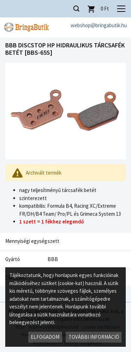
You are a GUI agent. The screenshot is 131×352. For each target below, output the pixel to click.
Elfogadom (45, 337)
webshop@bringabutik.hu (99, 25)
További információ (93, 337)
